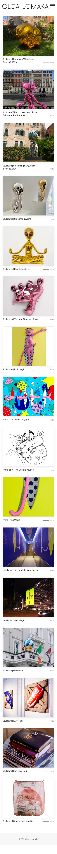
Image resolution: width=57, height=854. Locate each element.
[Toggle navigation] (52, 5)
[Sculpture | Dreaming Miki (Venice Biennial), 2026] (28, 36)
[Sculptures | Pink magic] (28, 350)
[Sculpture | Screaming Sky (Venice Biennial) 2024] (28, 144)
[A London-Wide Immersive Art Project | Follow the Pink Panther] (28, 90)
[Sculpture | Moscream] (28, 654)
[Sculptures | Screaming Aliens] (28, 198)
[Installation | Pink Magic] (28, 604)
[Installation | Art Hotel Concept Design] (28, 553)
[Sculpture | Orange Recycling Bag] (28, 806)
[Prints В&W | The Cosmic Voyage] (28, 451)
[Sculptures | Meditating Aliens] (28, 248)
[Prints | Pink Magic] (28, 502)
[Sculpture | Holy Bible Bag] (28, 756)
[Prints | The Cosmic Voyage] (28, 401)
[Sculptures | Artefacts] (28, 705)
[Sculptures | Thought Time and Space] (28, 299)
